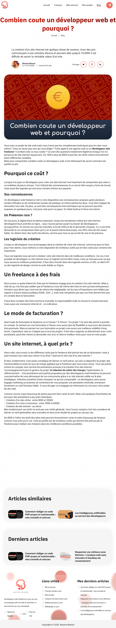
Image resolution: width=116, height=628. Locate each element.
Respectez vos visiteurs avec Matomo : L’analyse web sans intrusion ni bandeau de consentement (90, 556)
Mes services (72, 5)
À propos (58, 5)
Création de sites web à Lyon (56, 599)
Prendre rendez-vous (53, 591)
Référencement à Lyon (54, 603)
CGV (24, 614)
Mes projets (87, 5)
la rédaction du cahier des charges (68, 370)
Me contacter (50, 587)
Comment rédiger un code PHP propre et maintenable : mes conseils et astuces (40, 514)
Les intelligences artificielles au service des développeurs (90, 514)
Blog (99, 5)
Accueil (46, 5)
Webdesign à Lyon (52, 607)
